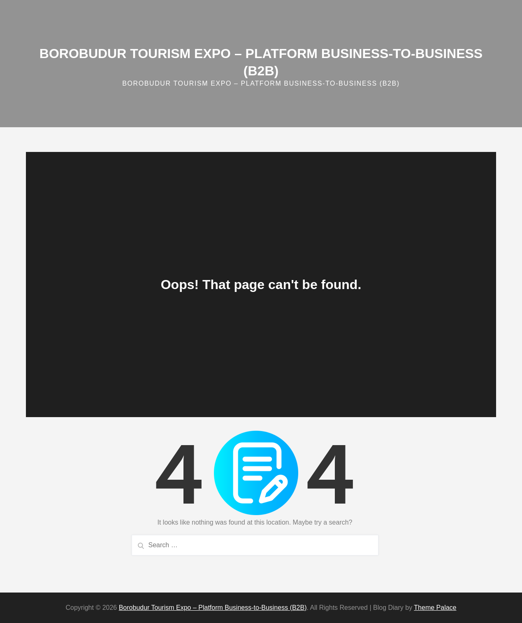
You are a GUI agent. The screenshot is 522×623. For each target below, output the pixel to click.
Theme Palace (435, 607)
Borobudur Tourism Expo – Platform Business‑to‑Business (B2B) (213, 607)
